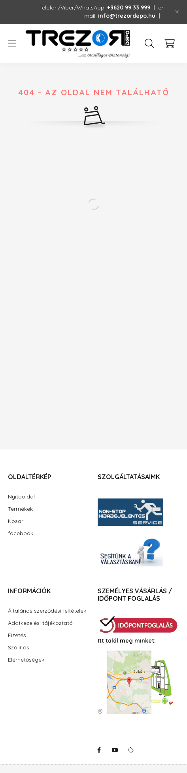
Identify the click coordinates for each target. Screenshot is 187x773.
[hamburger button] (12, 43)
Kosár (15, 521)
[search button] (149, 43)
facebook (20, 533)
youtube (115, 750)
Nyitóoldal (21, 496)
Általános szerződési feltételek (47, 610)
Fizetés (17, 635)
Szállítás (18, 647)
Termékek (20, 508)
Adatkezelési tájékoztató (40, 622)
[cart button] (169, 43)
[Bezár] (177, 12)
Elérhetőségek (26, 659)
